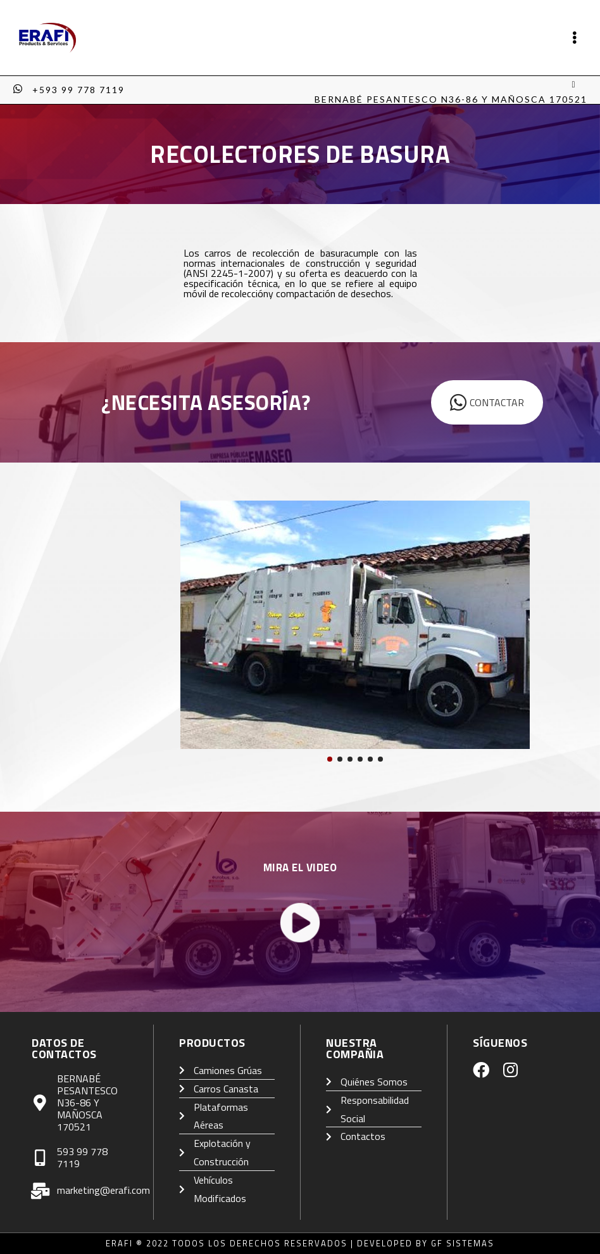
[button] (329, 759)
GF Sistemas (462, 1243)
